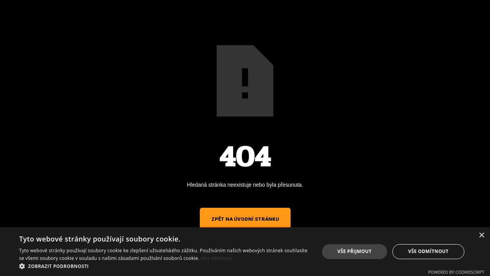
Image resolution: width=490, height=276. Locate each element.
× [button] (481, 235)
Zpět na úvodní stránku (245, 219)
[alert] (245, 251)
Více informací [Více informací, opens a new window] (216, 258)
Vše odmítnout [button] (428, 251)
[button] (164, 266)
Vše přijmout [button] (354, 251)
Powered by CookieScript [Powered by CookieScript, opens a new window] (456, 272)
